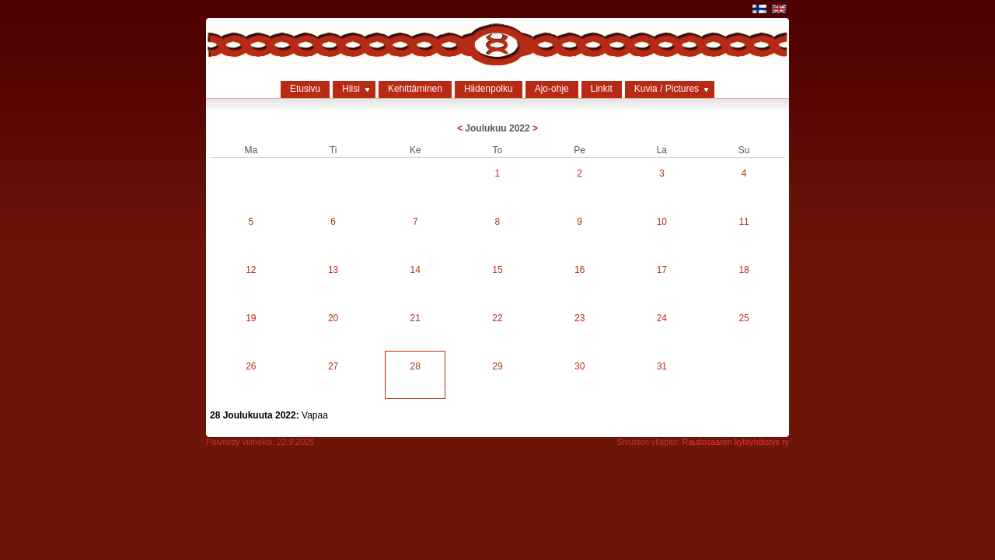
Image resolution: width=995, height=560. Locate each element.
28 (415, 366)
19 (251, 318)
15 (497, 269)
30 (579, 366)
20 (333, 318)
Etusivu (305, 88)
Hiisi (351, 88)
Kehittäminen (415, 88)
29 (497, 366)
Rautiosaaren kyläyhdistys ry (736, 441)
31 (662, 366)
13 (333, 269)
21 (415, 318)
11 (743, 221)
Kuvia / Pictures (666, 88)
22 (497, 318)
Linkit (602, 88)
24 (662, 318)
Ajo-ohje (552, 88)
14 (415, 269)
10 (662, 221)
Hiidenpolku (488, 88)
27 (333, 366)
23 (579, 318)
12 (251, 269)
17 (662, 269)
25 (743, 318)
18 (743, 269)
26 (251, 366)
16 (579, 269)
